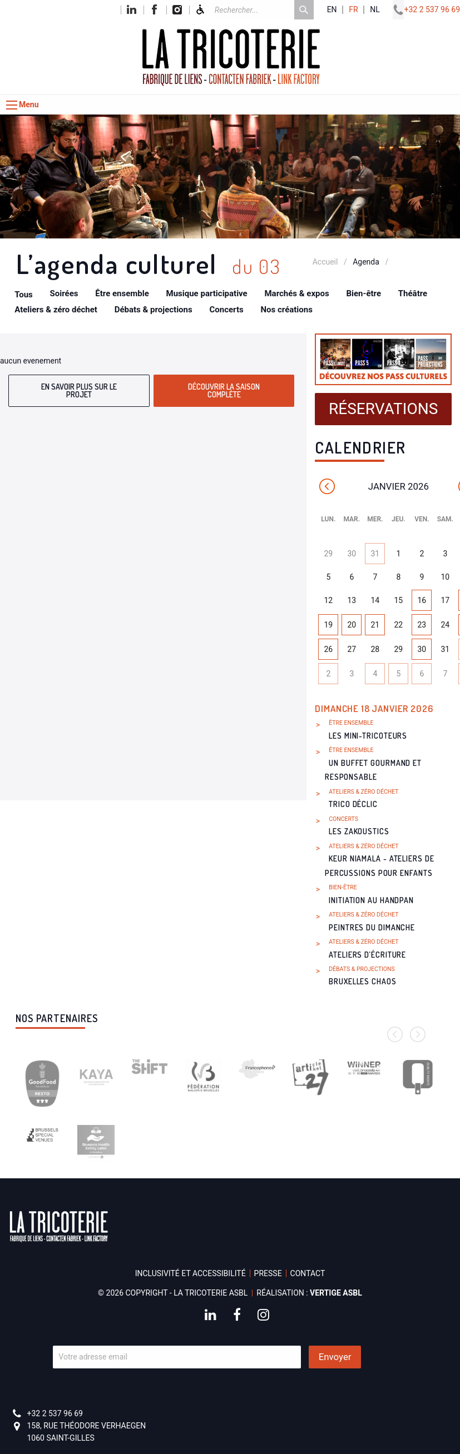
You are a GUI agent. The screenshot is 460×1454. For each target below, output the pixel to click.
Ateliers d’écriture (367, 954)
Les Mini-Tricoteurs (368, 735)
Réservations (383, 409)
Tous (23, 295)
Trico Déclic (353, 804)
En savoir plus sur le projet (79, 390)
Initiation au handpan (371, 900)
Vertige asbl (336, 1292)
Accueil (325, 261)
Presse (268, 1273)
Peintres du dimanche (372, 927)
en (332, 10)
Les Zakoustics (359, 831)
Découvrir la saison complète (224, 390)
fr (353, 10)
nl (375, 10)
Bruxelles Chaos (363, 981)
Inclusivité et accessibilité (190, 1273)
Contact (307, 1273)
